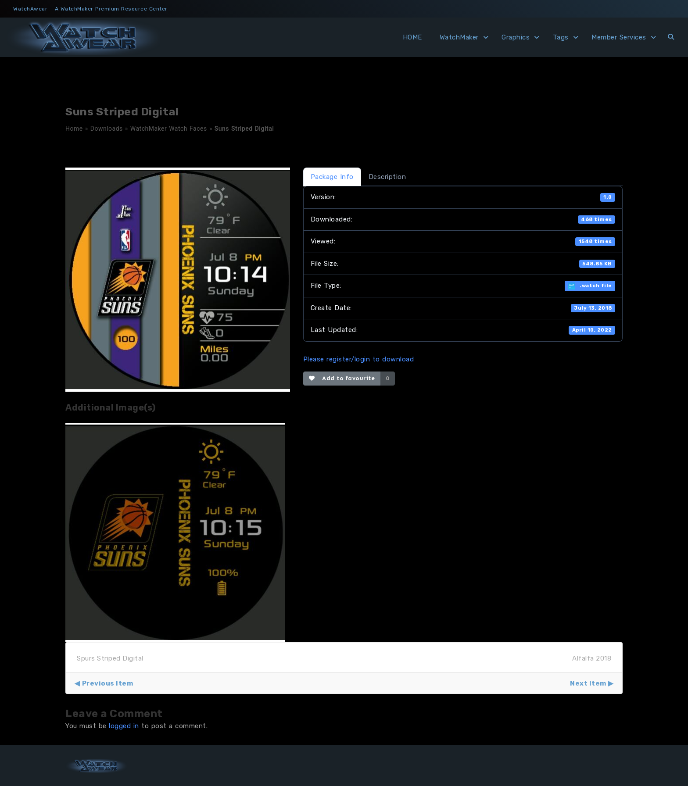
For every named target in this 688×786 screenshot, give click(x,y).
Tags (561, 37)
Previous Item (107, 683)
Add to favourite (342, 378)
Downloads (106, 128)
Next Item (588, 683)
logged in (124, 726)
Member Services (618, 37)
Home (74, 128)
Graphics (516, 37)
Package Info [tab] (332, 177)
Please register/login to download (358, 359)
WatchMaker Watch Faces (168, 128)
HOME (412, 37)
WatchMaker (459, 37)
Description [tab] (387, 177)
